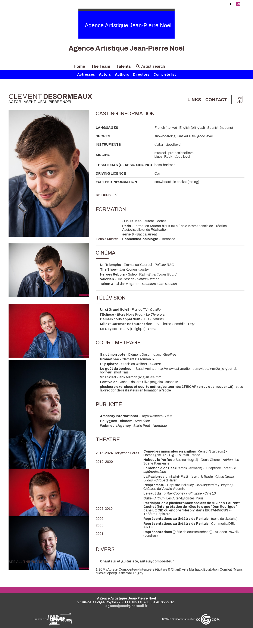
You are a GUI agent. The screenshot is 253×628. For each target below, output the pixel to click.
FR (231, 4)
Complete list (164, 74)
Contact (216, 99)
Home (79, 66)
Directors (141, 74)
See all (32, 562)
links (194, 99)
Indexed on (53, 619)
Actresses (86, 74)
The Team (100, 66)
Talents (123, 66)
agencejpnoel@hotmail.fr (126, 606)
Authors (122, 74)
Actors (105, 74)
